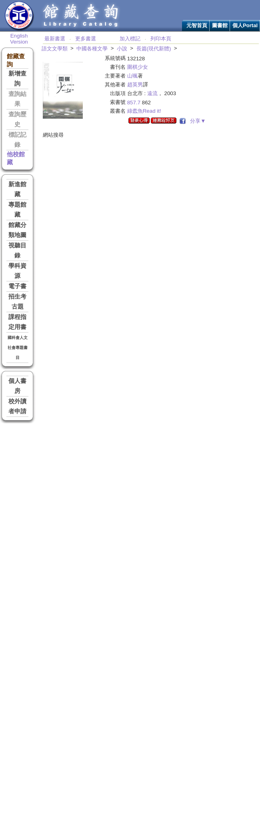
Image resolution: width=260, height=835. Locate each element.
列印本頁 (160, 39)
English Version (19, 39)
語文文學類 (55, 49)
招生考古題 (17, 301)
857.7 (133, 103)
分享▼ (196, 121)
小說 (122, 49)
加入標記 (130, 39)
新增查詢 (17, 78)
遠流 (152, 93)
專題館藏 (17, 209)
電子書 (17, 286)
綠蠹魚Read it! (144, 111)
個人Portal (245, 25)
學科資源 (17, 271)
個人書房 (17, 386)
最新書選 (54, 39)
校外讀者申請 (17, 406)
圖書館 (220, 25)
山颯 (132, 76)
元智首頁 (196, 25)
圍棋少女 (137, 67)
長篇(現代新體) (153, 49)
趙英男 (135, 85)
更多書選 (85, 39)
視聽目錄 (17, 250)
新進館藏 (17, 189)
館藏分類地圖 (17, 230)
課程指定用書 (17, 322)
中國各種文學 (92, 49)
